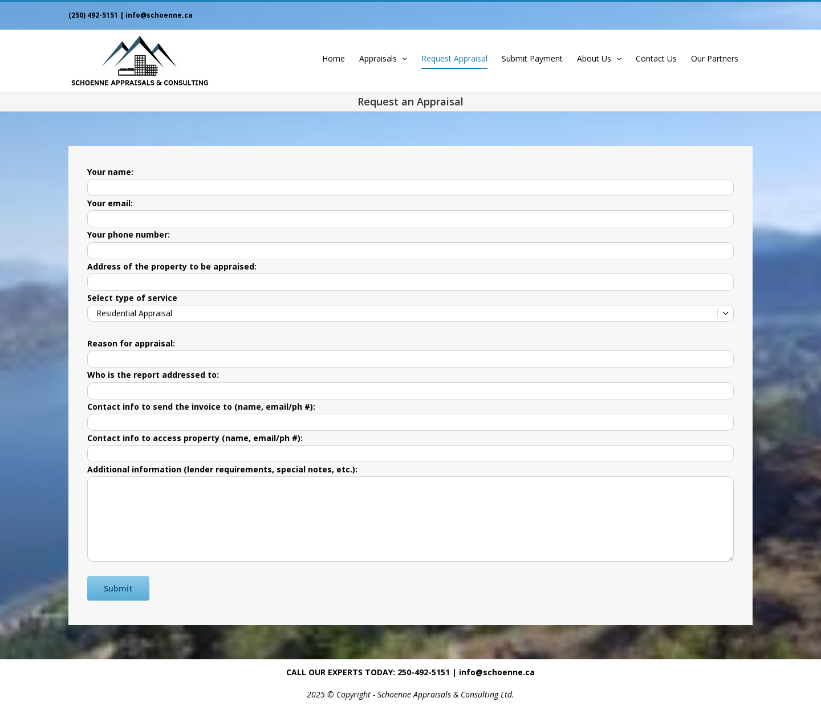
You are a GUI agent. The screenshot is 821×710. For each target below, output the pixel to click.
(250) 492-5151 (93, 15)
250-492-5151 (423, 672)
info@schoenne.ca (159, 15)
